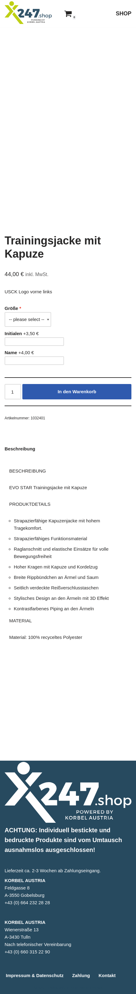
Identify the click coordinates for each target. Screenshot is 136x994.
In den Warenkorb (77, 460)
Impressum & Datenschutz (34, 975)
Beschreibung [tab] (20, 517)
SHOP (123, 13)
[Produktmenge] (13, 460)
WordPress (91, 987)
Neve (38, 987)
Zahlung (81, 975)
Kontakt (107, 975)
